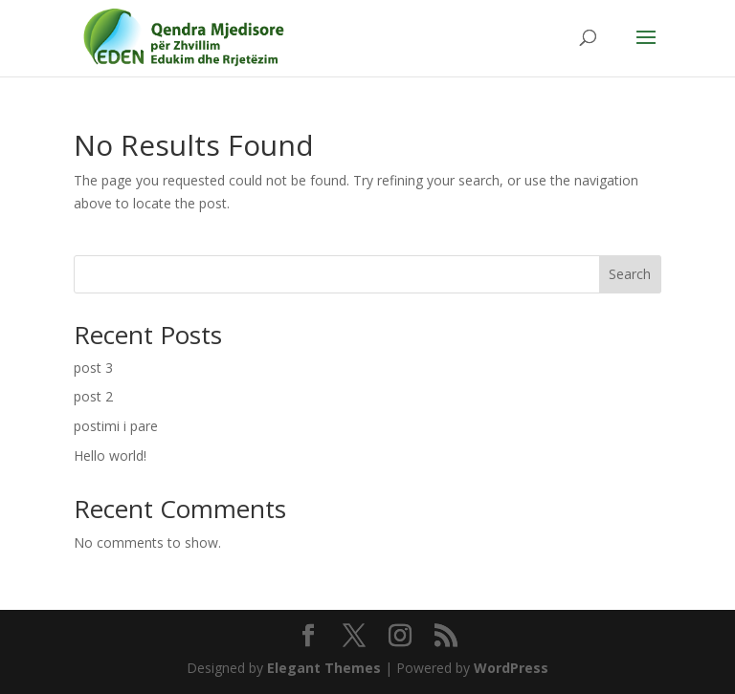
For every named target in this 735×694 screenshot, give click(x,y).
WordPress (511, 668)
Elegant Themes (324, 668)
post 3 (93, 367)
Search (630, 274)
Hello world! (110, 455)
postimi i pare (116, 426)
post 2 (93, 396)
